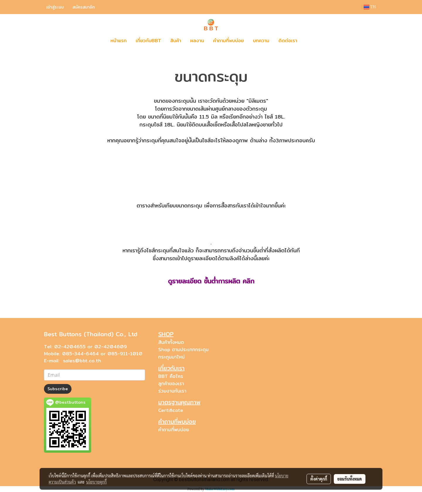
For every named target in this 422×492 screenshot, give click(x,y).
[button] (310, 40)
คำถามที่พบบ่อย (228, 40)
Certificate (170, 410)
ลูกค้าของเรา (171, 383)
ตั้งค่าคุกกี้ (318, 478)
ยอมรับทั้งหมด (349, 478)
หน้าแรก (118, 40)
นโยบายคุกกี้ (96, 481)
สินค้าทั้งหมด (171, 342)
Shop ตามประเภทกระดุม (183, 349)
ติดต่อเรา (287, 40)
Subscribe (57, 389)
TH (370, 7)
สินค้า (175, 40)
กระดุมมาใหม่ (171, 357)
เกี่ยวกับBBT (148, 40)
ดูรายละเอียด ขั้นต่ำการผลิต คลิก (211, 281)
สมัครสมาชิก (83, 7)
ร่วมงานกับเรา (172, 391)
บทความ (261, 40)
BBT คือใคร (170, 376)
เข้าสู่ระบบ (55, 7)
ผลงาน (197, 40)
